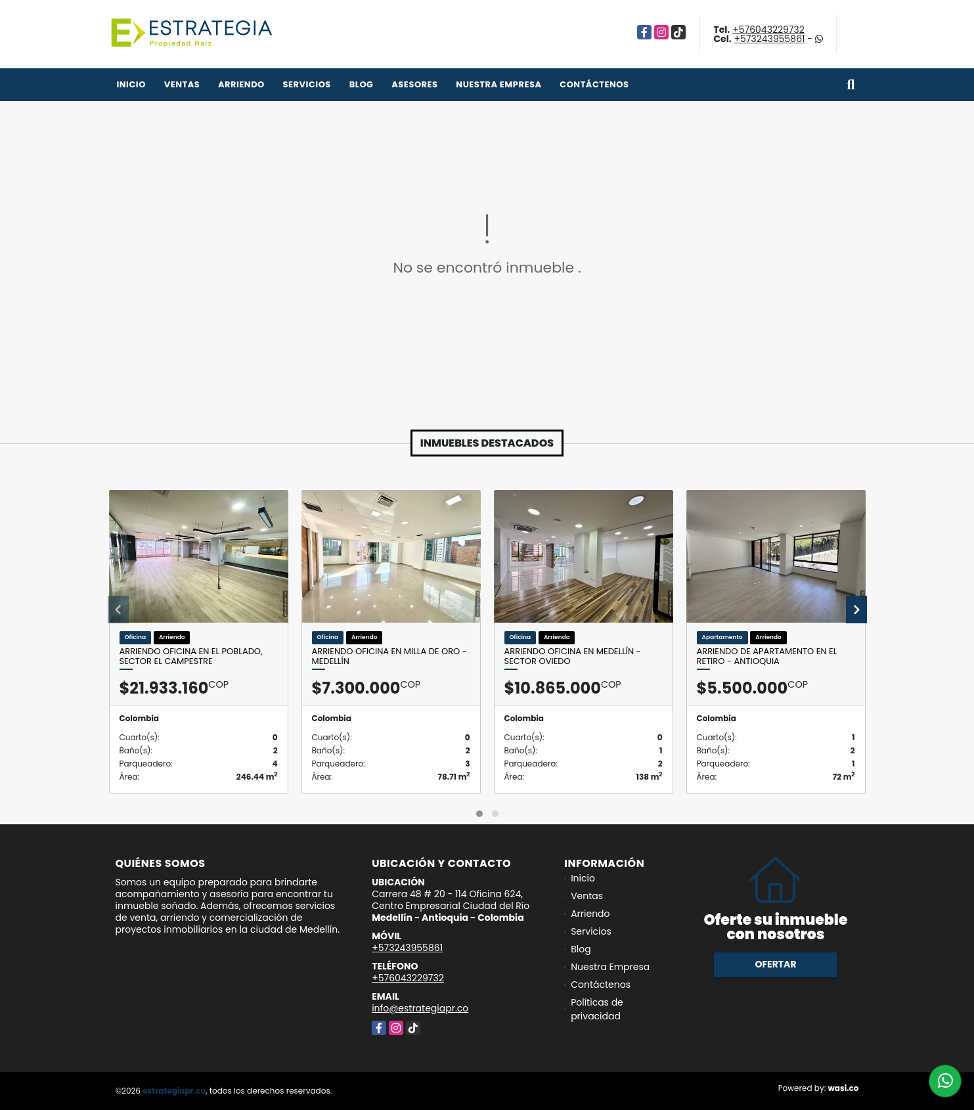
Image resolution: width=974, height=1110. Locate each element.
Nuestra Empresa (498, 84)
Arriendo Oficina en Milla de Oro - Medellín (389, 656)
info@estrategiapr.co (420, 1008)
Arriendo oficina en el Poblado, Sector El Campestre (191, 656)
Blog (361, 84)
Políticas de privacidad (597, 1009)
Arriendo (241, 84)
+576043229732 (768, 29)
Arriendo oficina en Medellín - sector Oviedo (572, 656)
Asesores (414, 84)
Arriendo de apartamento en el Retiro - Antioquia (767, 656)
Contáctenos (594, 84)
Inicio (131, 84)
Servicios (307, 84)
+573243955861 (769, 38)
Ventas (182, 84)
